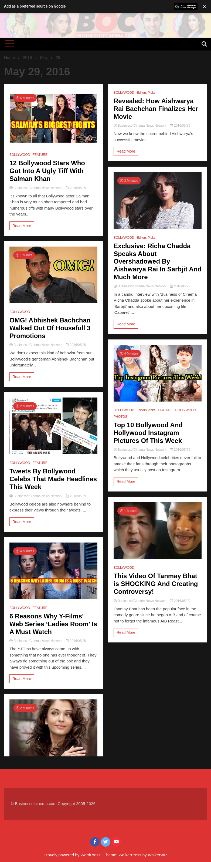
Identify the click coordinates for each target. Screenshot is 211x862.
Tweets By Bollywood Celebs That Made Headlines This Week (53, 478)
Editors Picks (146, 93)
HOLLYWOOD (185, 410)
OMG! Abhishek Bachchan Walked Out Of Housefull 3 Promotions (50, 327)
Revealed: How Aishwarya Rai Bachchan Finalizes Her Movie (156, 108)
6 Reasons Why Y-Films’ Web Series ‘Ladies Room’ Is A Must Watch (53, 623)
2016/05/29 (76, 188)
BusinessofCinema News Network (36, 188)
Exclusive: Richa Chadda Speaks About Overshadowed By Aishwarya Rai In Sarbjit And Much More (158, 261)
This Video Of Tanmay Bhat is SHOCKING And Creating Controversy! (156, 583)
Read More (21, 226)
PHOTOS (120, 417)
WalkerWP (157, 855)
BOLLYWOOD (19, 155)
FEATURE (40, 155)
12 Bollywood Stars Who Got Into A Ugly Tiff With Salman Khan (47, 170)
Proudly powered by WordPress (73, 855)
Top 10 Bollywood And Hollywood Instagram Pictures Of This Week (148, 432)
